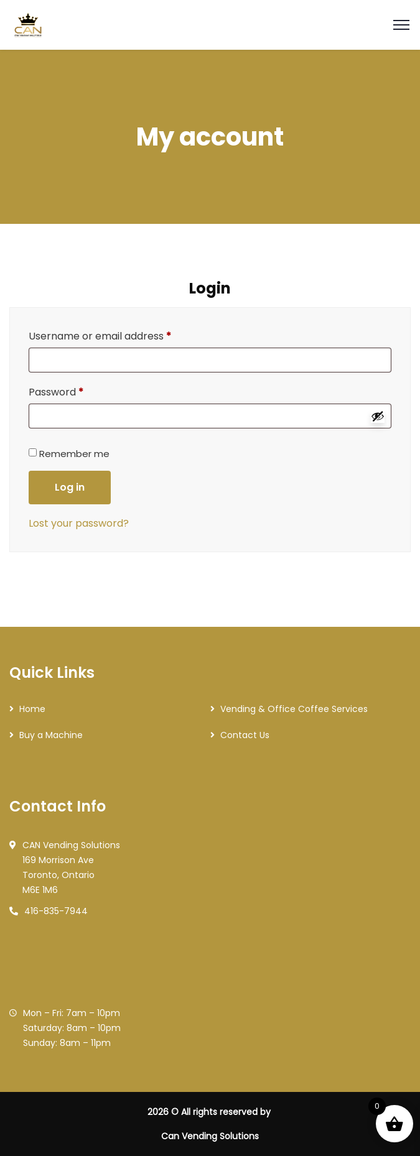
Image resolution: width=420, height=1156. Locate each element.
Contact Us (244, 735)
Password (56, 392)
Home (32, 709)
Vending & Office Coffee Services (294, 709)
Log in (70, 487)
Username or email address (100, 336)
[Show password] (378, 416)
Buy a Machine (51, 735)
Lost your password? (79, 523)
